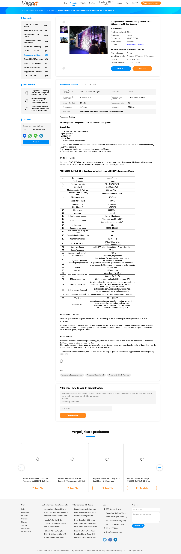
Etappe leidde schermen (36, 71)
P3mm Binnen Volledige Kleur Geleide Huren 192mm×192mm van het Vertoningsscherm (85, 512)
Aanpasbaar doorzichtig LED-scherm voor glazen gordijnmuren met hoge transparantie (40, 92)
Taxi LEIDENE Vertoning (36, 67)
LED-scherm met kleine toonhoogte (36, 41)
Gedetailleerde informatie (69, 84)
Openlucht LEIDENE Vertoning (36, 25)
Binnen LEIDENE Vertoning (36, 30)
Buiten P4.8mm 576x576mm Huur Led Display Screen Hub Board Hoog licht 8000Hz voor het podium (85, 534)
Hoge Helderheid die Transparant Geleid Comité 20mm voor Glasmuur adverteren (106, 481)
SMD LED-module (36, 76)
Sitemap (24, 525)
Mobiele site (25, 529)
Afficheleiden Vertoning (36, 47)
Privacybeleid (26, 532)
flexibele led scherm (36, 51)
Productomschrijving (88, 84)
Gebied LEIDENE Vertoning (36, 59)
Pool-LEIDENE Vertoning (36, 63)
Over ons (24, 519)
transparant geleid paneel (95, 375)
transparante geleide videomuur (72, 375)
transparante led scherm (36, 55)
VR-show (24, 516)
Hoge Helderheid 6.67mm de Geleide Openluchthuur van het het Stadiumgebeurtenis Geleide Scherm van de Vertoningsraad (86, 523)
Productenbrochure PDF (135, 44)
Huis (22, 509)
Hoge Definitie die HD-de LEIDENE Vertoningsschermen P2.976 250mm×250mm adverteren (55, 523)
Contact (36, 142)
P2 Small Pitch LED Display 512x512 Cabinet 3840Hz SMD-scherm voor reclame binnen (55, 534)
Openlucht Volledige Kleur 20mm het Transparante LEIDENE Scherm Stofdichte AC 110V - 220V (40, 100)
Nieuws (24, 522)
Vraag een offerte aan (151, 3)
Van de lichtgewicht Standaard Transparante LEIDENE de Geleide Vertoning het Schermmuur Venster (37, 481)
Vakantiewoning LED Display (36, 35)
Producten (25, 512)
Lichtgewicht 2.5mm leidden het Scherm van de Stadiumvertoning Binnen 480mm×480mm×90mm (56, 512)
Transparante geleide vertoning (119, 375)
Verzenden (72, 415)
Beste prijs (121, 68)
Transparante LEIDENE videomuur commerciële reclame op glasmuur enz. (40, 108)
